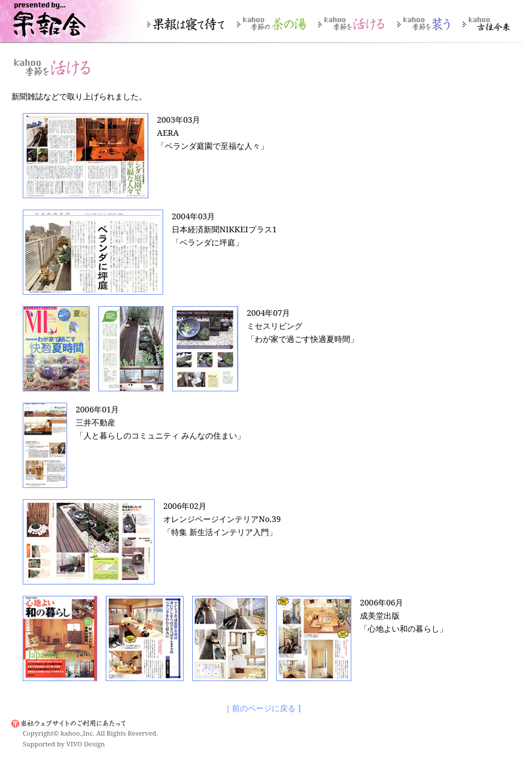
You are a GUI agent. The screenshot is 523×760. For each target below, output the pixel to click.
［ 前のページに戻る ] (261, 708)
